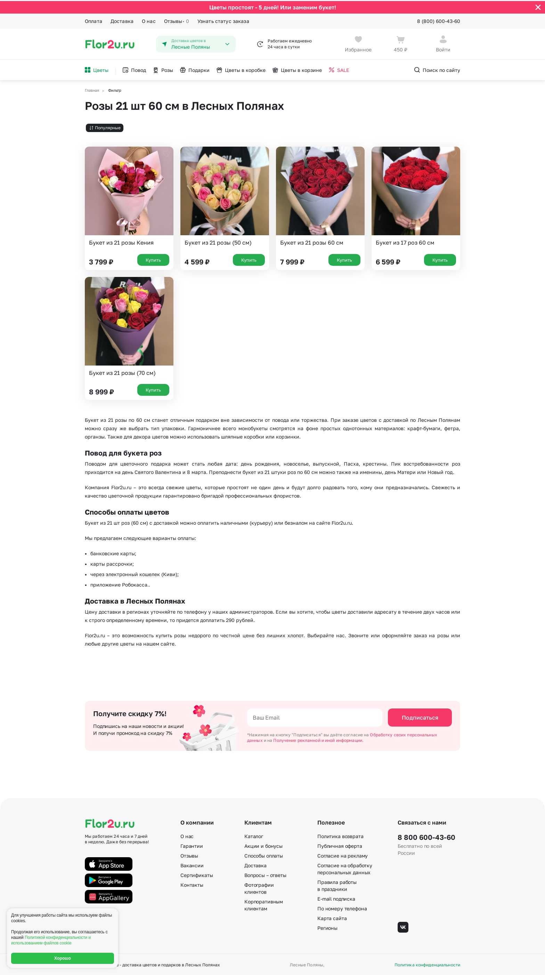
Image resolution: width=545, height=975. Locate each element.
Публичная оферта (339, 845)
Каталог (253, 835)
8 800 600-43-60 (426, 836)
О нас (149, 20)
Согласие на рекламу (342, 855)
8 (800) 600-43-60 (438, 20)
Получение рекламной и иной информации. (318, 739)
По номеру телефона (342, 907)
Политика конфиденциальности (427, 964)
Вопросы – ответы (265, 874)
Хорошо (62, 958)
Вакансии (192, 864)
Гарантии (191, 845)
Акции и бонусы (263, 845)
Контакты (191, 884)
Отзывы (176, 20)
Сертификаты (196, 874)
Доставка (122, 20)
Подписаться (420, 716)
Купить (153, 258)
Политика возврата (340, 835)
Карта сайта (332, 917)
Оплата (93, 20)
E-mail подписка (336, 898)
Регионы (327, 927)
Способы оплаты (263, 855)
